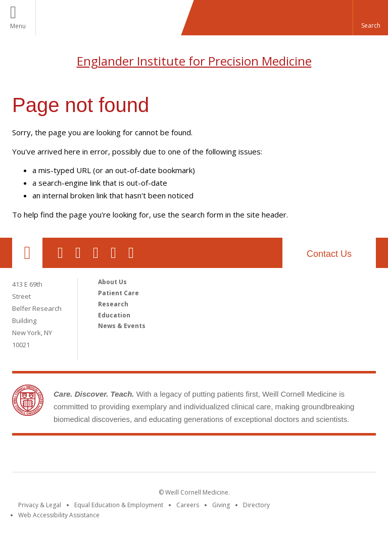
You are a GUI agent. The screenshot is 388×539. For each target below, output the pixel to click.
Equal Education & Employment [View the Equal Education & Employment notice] (118, 505)
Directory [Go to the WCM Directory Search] (256, 505)
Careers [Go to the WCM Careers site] (187, 505)
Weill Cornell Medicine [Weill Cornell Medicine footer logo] (194, 456)
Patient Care (118, 293)
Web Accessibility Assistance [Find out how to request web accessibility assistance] (59, 515)
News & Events (122, 325)
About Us (112, 282)
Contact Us (329, 254)
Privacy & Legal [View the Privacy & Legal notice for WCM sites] (39, 505)
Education (114, 315)
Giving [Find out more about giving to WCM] (221, 505)
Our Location (27, 253)
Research (113, 304)
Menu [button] (18, 26)
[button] (370, 17)
